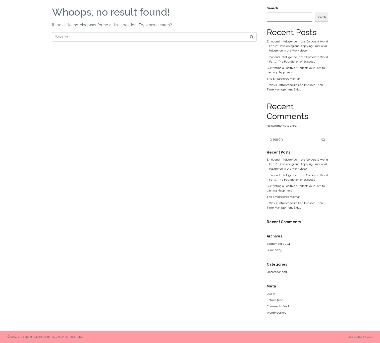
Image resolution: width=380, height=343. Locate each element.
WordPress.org (277, 312)
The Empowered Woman (284, 78)
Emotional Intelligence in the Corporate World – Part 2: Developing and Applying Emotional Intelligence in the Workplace (297, 46)
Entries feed (275, 300)
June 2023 (274, 250)
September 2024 (278, 244)
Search (272, 8)
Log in (271, 293)
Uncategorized (277, 272)
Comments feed (278, 306)
